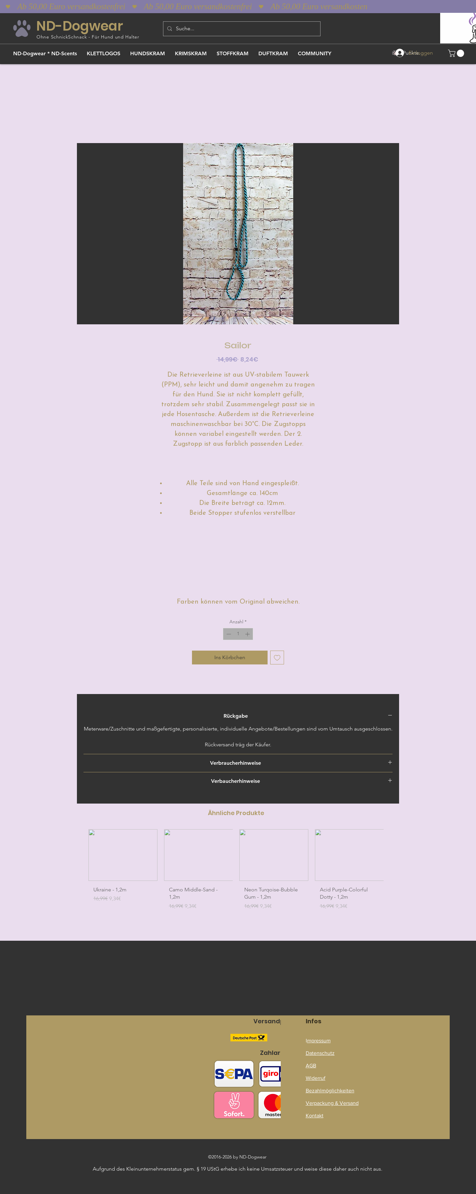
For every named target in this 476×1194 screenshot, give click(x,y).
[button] (457, 53)
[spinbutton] (238, 634)
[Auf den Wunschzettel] (277, 657)
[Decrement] (228, 634)
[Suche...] (241, 29)
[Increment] (248, 634)
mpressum (319, 1040)
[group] (236, 872)
